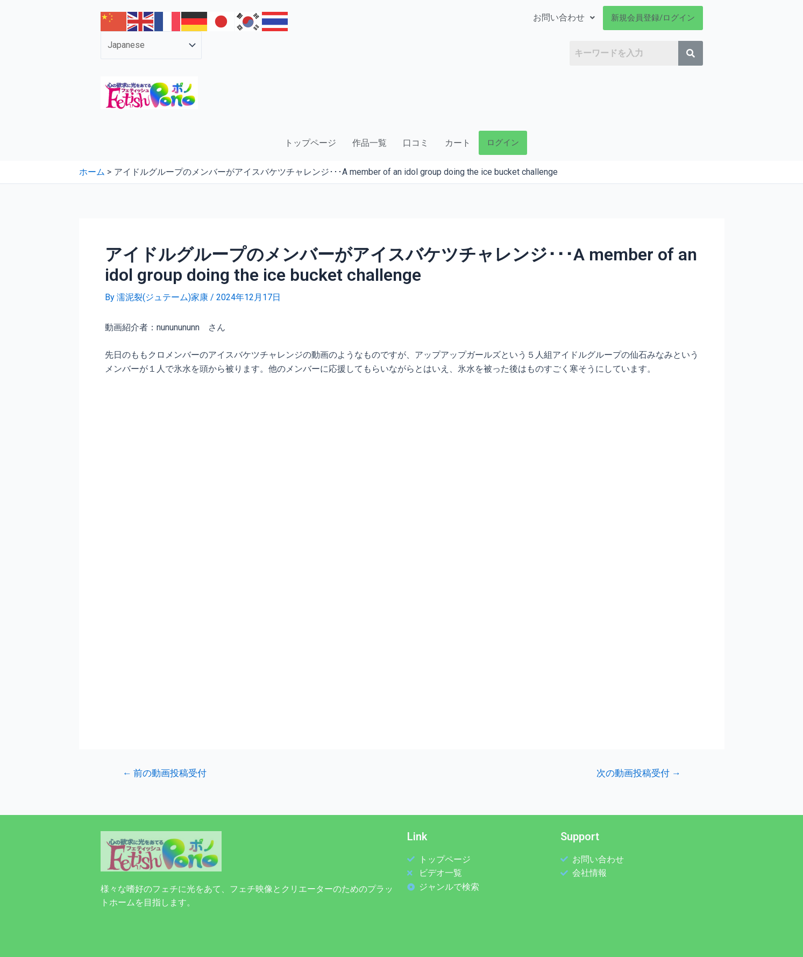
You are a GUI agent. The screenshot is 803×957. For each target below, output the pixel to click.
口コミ (416, 143)
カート (458, 143)
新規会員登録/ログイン (653, 18)
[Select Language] (151, 45)
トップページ (310, 143)
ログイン (503, 142)
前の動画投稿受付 (164, 773)
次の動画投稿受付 (638, 773)
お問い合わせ (564, 17)
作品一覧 (369, 143)
